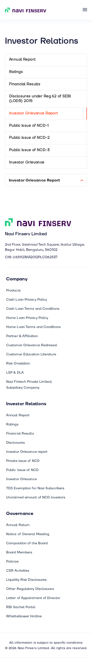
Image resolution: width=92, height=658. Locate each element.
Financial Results (24, 84)
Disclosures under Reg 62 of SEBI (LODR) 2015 (40, 99)
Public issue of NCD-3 (29, 150)
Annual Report (22, 59)
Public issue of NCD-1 (29, 125)
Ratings (16, 71)
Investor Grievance (26, 162)
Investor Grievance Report (33, 113)
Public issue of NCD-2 (29, 137)
